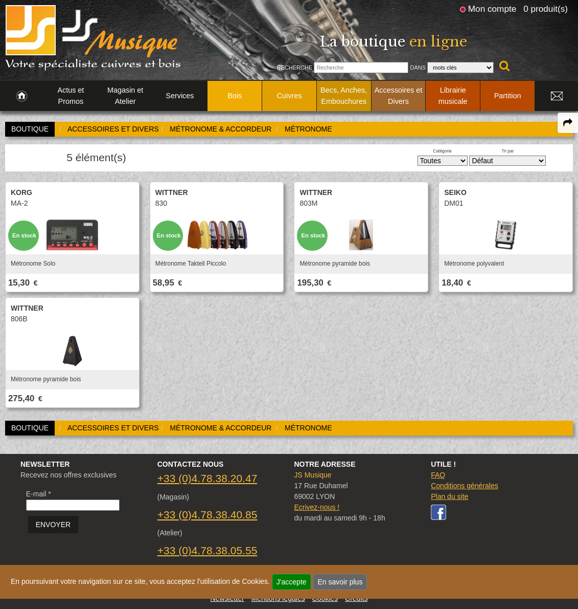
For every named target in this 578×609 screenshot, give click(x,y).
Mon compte (492, 9)
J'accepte (291, 582)
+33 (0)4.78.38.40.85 (207, 514)
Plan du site (449, 496)
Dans (418, 67)
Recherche (295, 67)
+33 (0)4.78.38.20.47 (207, 478)
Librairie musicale (453, 95)
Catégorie (442, 151)
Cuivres (289, 96)
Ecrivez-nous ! (316, 507)
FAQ (438, 475)
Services (180, 96)
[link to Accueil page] (21, 96)
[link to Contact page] (556, 96)
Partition (507, 96)
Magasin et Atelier (125, 95)
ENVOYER (53, 524)
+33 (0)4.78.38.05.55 (207, 550)
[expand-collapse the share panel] (568, 123)
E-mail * (38, 494)
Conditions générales (464, 486)
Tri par (507, 151)
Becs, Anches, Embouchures (343, 95)
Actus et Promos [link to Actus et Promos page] (70, 95)
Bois (234, 96)
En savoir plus (339, 582)
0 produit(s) (545, 9)
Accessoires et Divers (399, 95)
